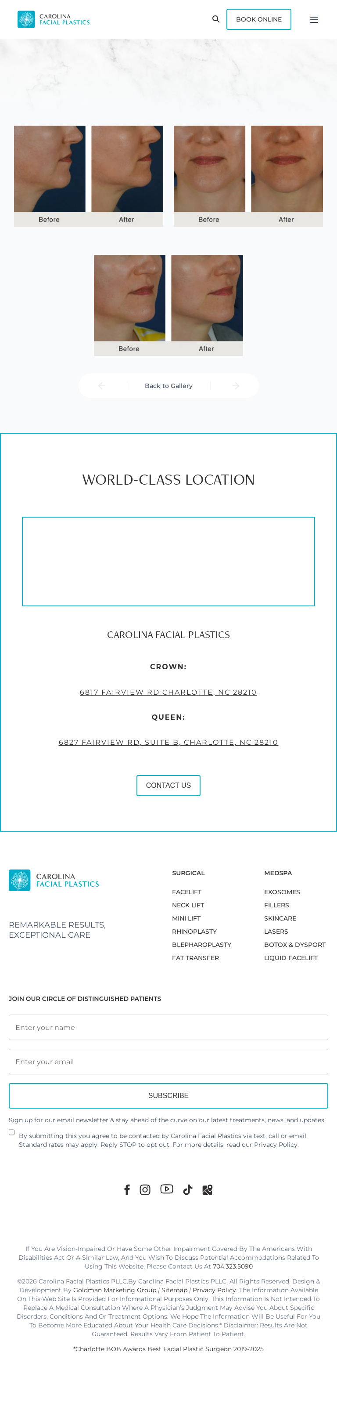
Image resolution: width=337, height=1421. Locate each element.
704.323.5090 (233, 1266)
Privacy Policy (276, 1145)
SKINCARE (280, 918)
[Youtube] (166, 1189)
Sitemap (174, 1290)
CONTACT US (168, 786)
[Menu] (314, 19)
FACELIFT (186, 892)
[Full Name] (168, 1027)
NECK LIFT (188, 905)
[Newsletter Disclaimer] (11, 1135)
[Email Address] (168, 1061)
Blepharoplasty (201, 945)
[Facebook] (127, 1189)
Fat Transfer (195, 958)
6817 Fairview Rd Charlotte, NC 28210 (168, 692)
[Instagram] (145, 1189)
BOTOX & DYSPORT (295, 945)
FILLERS (276, 905)
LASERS (276, 931)
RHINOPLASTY (194, 931)
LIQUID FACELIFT (291, 958)
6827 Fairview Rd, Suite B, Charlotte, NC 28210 (168, 743)
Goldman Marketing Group (114, 1290)
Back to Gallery (169, 386)
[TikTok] (188, 1189)
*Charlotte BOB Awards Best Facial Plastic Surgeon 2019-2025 (168, 1349)
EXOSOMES (282, 892)
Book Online (259, 19)
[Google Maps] (207, 1189)
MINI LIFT (186, 918)
